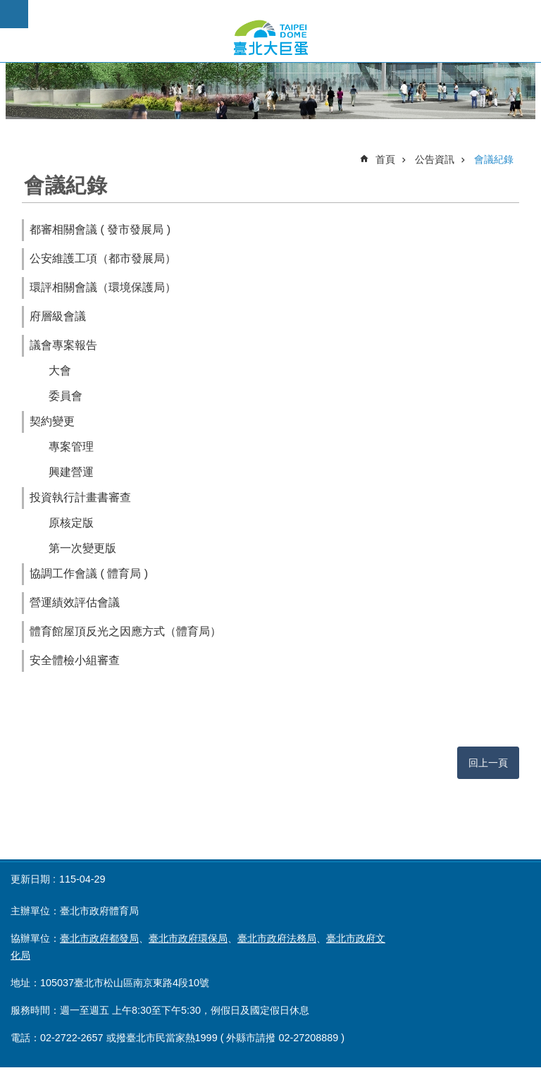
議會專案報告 (63, 345)
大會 (60, 370)
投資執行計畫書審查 (80, 497)
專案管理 (71, 447)
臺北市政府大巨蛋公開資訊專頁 (270, 37)
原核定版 (71, 523)
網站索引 (14, 14)
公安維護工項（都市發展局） (103, 258)
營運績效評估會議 (75, 602)
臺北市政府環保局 (188, 938)
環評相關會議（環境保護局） (103, 287)
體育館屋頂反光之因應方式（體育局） (125, 631)
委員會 (65, 396)
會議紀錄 (494, 159)
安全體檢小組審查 (75, 660)
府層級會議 (58, 316)
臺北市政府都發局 (99, 938)
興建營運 (71, 472)
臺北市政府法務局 (276, 938)
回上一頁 (488, 762)
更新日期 (30, 879)
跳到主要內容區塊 (7, 7)
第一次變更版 (82, 548)
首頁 (385, 159)
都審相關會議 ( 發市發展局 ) (100, 229)
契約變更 (52, 421)
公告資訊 (434, 159)
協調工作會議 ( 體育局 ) (89, 573)
